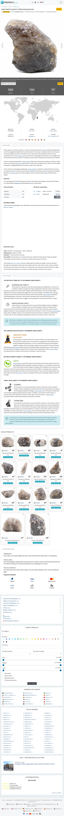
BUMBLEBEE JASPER (30, 719)
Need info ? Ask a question (8, 83)
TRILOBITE (7, 752)
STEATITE (27, 749)
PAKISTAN (7, 701)
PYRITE (47, 741)
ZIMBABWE (49, 703)
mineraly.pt (27, 810)
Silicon (38, 194)
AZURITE (48, 717)
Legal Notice (9, 800)
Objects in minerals (10, 605)
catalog (5, 6)
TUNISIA (48, 701)
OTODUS (48, 739)
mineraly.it (38, 808)
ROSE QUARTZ (29, 745)
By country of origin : (38, 651)
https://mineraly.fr (32, 805)
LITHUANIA (28, 697)
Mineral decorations (11, 601)
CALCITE (48, 719)
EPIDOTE (28, 726)
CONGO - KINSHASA (9, 695)
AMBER (47, 713)
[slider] (3, 660)
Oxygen (38, 191)
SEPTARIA (48, 745)
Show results (32, 683)
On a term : (5, 645)
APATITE (6, 717)
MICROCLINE (49, 736)
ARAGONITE (28, 717)
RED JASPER (49, 743)
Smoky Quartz (53, 131)
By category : (5, 631)
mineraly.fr (6, 808)
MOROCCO (49, 697)
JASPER (27, 732)
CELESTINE (48, 721)
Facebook (19, 804)
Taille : (4, 668)
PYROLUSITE (7, 743)
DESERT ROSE (29, 723)
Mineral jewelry (9, 610)
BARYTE (6, 719)
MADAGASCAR (8, 699)
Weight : (5, 663)
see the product (8, 457)
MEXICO (27, 699)
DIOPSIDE (48, 723)
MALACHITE (7, 736)
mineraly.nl (58, 808)
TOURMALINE (49, 749)
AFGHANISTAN (8, 693)
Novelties (6, 616)
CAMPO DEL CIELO (9, 721)
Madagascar (32, 136)
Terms (3, 800)
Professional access (46, 800)
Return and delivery (35, 800)
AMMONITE (28, 715)
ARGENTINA (28, 693)
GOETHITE (7, 730)
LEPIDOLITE (48, 734)
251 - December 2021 (53, 136)
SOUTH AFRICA (29, 703)
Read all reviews (56, 792)
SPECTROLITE (49, 747)
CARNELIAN (28, 721)
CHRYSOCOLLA (8, 723)
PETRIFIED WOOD (9, 741)
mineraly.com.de (28, 808)
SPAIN (48, 695)
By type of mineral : (8, 651)
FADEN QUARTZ (49, 726)
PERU (48, 699)
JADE (6, 732)
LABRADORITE (8, 734)
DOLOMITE (7, 726)
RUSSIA (27, 701)
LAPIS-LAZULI (28, 734)
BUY (59, 9)
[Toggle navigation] (61, 2)
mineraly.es (48, 808)
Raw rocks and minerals (11, 598)
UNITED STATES (8, 703)
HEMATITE (48, 730)
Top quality (7, 618)
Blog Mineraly (11, 804)
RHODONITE (7, 745)
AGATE (6, 713)
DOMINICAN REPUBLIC (31, 695)
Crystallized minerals (11, 603)
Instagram (27, 804)
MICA (27, 736)
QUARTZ (28, 743)
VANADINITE (28, 752)
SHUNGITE (7, 747)
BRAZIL (48, 693)
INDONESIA (7, 697)
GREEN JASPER (29, 730)
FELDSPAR (7, 728)
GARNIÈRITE (49, 728)
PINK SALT (28, 741)
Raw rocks (16, 6)
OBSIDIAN (7, 739)
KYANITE (48, 732)
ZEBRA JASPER (49, 752)
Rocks (10, 6)
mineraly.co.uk (16, 808)
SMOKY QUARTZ (29, 747)
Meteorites (7, 612)
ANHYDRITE (48, 715)
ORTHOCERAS (29, 739)
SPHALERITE (7, 749)
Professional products (11, 621)
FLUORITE (28, 728)
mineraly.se (37, 810)
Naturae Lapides (8, 207)
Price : (4, 657)
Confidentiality (17, 800)
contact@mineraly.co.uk (49, 804)
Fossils (6, 608)
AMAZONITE (28, 713)
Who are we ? (25, 800)
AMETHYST (7, 715)
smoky (5, 450)
